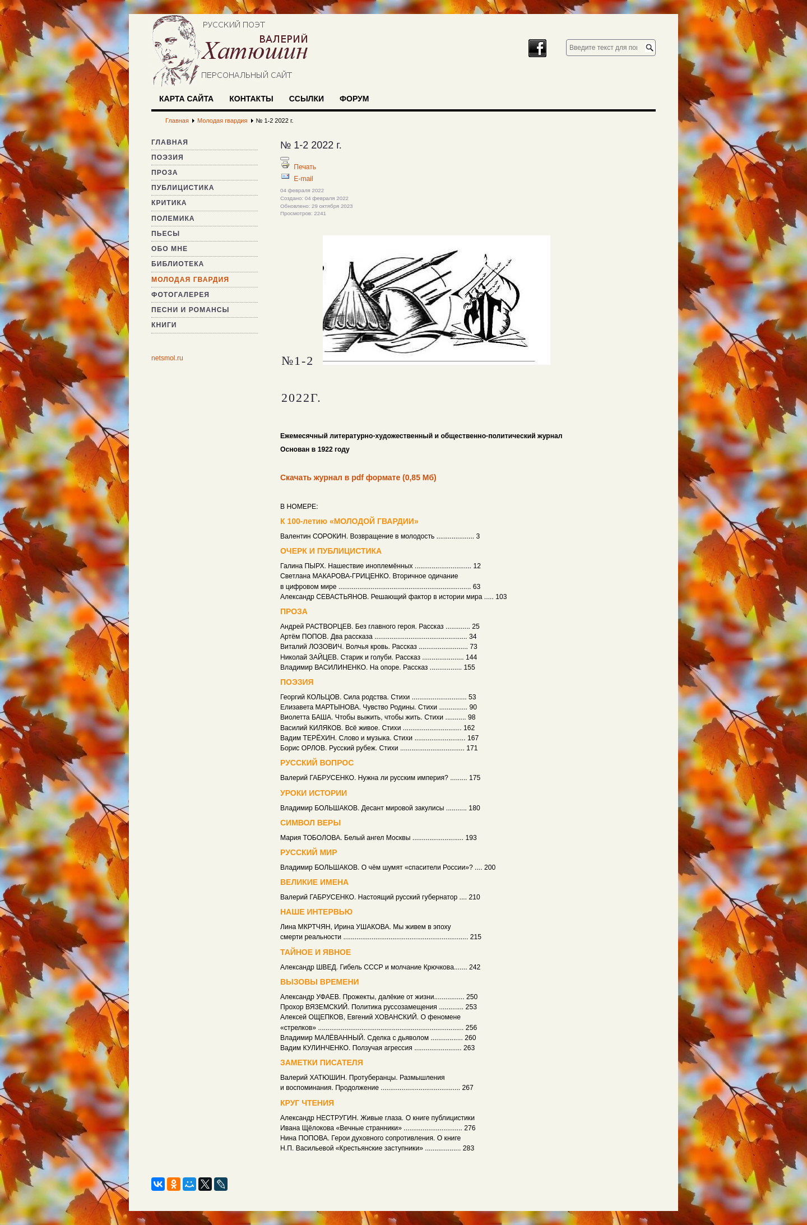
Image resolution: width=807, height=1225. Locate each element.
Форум (354, 98)
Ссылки (306, 98)
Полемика (173, 218)
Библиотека (177, 264)
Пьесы (165, 234)
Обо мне (169, 249)
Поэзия (167, 157)
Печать (305, 167)
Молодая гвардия (190, 280)
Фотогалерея (180, 295)
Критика (169, 203)
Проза (164, 173)
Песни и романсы (190, 310)
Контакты (251, 98)
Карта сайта (186, 98)
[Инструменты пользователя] (284, 158)
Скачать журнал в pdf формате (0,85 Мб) (358, 477)
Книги (164, 325)
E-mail (303, 179)
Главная (169, 142)
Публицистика (182, 188)
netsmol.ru (167, 358)
